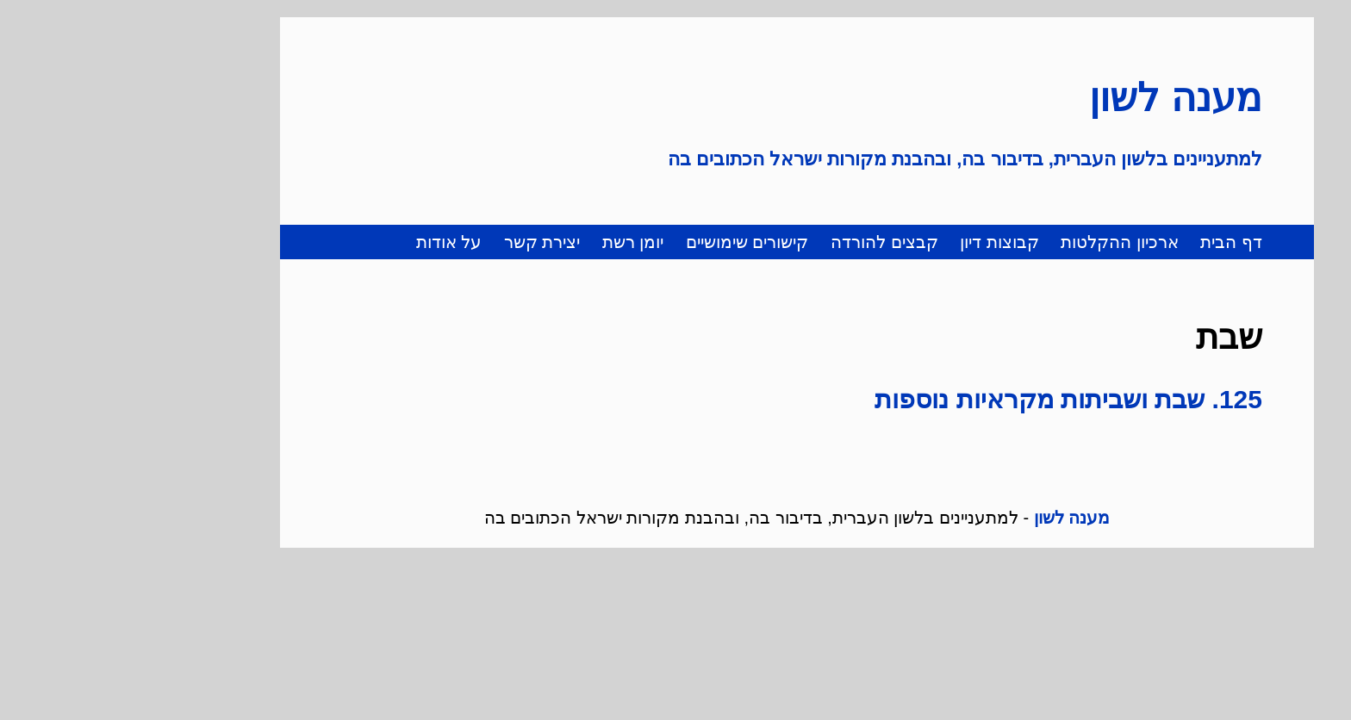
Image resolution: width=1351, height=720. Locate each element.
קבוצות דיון (878, 242)
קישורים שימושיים (626, 242)
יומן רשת (512, 242)
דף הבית (1110, 242)
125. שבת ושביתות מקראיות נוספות (947, 399)
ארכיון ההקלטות (998, 242)
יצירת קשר (421, 242)
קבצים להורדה (763, 242)
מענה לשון (1054, 98)
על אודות (328, 242)
